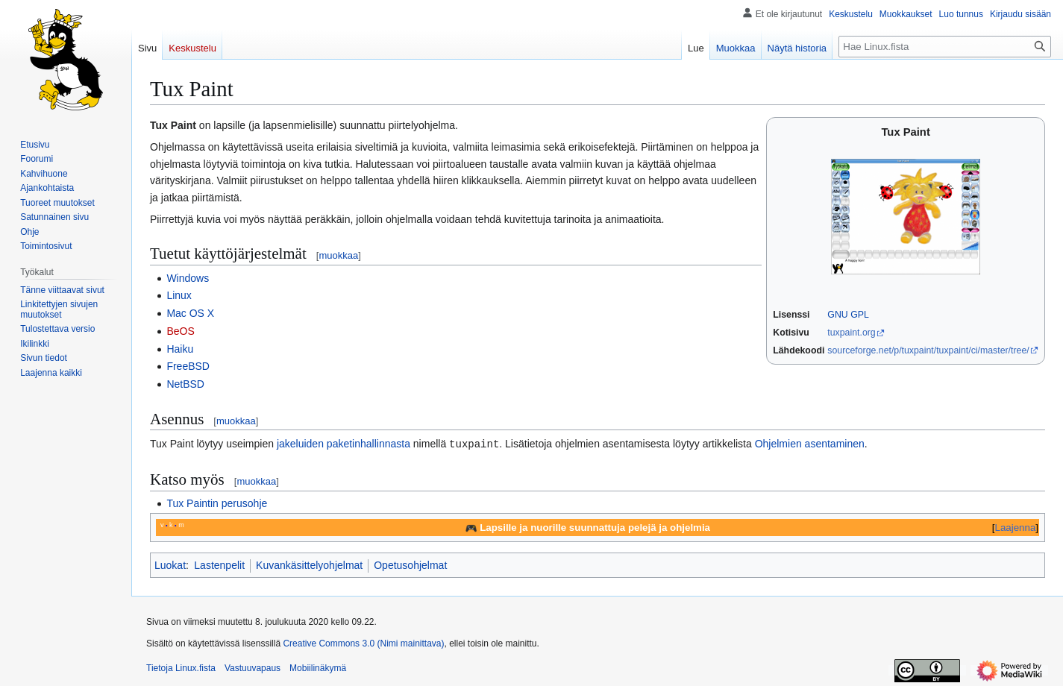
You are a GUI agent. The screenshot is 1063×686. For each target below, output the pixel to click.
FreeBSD (188, 366)
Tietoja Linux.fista (181, 667)
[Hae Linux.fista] (944, 46)
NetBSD (185, 384)
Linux (178, 295)
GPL (859, 314)
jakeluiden (300, 444)
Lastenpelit (219, 564)
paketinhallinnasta (368, 444)
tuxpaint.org (851, 332)
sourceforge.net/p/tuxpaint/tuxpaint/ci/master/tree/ (928, 350)
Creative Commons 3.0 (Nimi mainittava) (363, 643)
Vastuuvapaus (252, 667)
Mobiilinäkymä (317, 667)
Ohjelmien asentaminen (810, 444)
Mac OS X (190, 313)
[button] (51, 373)
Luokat (170, 564)
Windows (187, 278)
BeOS (180, 331)
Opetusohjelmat (410, 564)
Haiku (179, 349)
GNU (837, 314)
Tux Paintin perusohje (216, 503)
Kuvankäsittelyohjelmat (309, 564)
